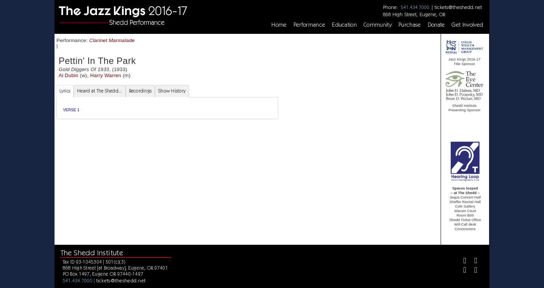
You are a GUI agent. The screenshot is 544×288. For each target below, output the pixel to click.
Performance (310, 25)
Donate (436, 25)
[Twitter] (472, 261)
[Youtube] (472, 271)
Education (344, 25)
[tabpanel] (167, 108)
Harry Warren (105, 75)
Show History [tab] (172, 91)
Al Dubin (69, 75)
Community (378, 25)
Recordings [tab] (140, 91)
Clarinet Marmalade (112, 40)
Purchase (410, 25)
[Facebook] (461, 261)
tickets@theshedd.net (458, 7)
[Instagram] (461, 271)
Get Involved (467, 25)
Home (278, 25)
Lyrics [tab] (65, 91)
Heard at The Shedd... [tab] (99, 91)
